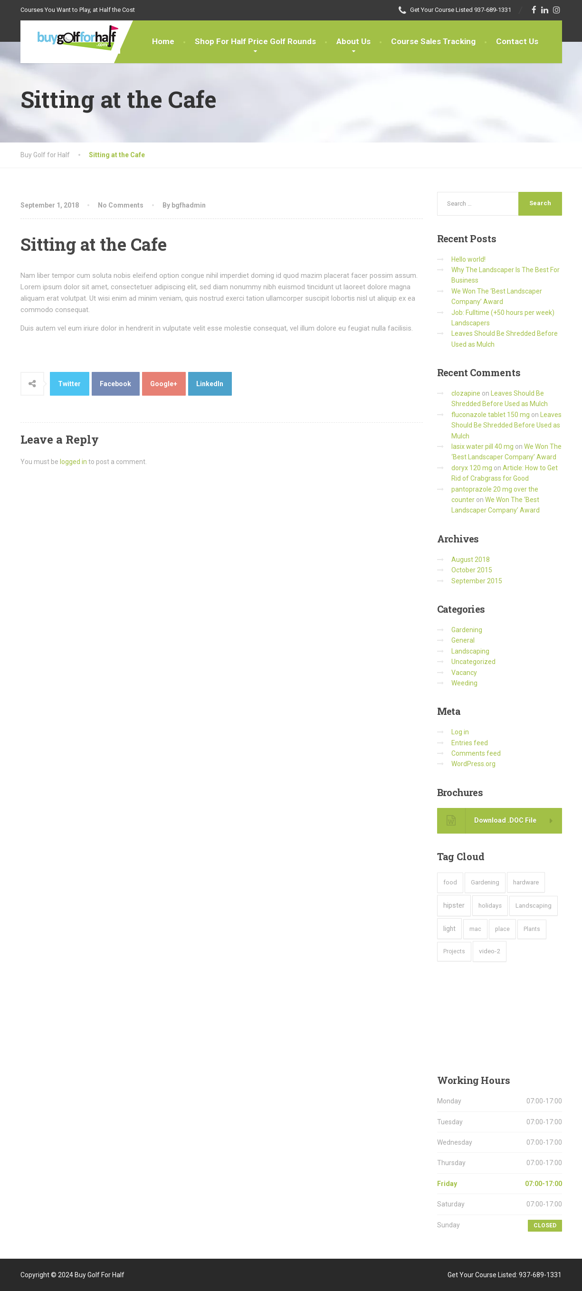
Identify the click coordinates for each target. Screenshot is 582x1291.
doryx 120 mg (471, 468)
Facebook (115, 384)
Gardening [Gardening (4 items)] (485, 882)
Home (163, 41)
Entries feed (469, 743)
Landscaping (470, 651)
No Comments (120, 205)
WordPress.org (473, 764)
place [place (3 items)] (502, 928)
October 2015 (471, 570)
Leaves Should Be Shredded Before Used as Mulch (506, 425)
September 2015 (476, 581)
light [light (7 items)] (449, 928)
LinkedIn (209, 384)
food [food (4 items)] (450, 882)
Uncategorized (473, 661)
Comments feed (476, 753)
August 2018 (470, 559)
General (463, 640)
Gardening (466, 630)
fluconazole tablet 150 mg (490, 414)
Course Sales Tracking (433, 41)
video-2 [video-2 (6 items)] (489, 951)
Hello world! (468, 259)
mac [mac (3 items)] (475, 928)
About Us (353, 41)
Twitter (69, 384)
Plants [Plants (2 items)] (532, 929)
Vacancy (464, 672)
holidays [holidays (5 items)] (490, 905)
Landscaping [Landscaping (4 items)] (533, 905)
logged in (73, 461)
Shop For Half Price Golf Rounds (255, 41)
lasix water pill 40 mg (482, 446)
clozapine (465, 393)
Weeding (464, 683)
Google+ (163, 384)
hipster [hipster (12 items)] (454, 905)
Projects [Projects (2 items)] (454, 951)
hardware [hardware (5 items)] (526, 882)
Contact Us (517, 41)
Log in (460, 732)
